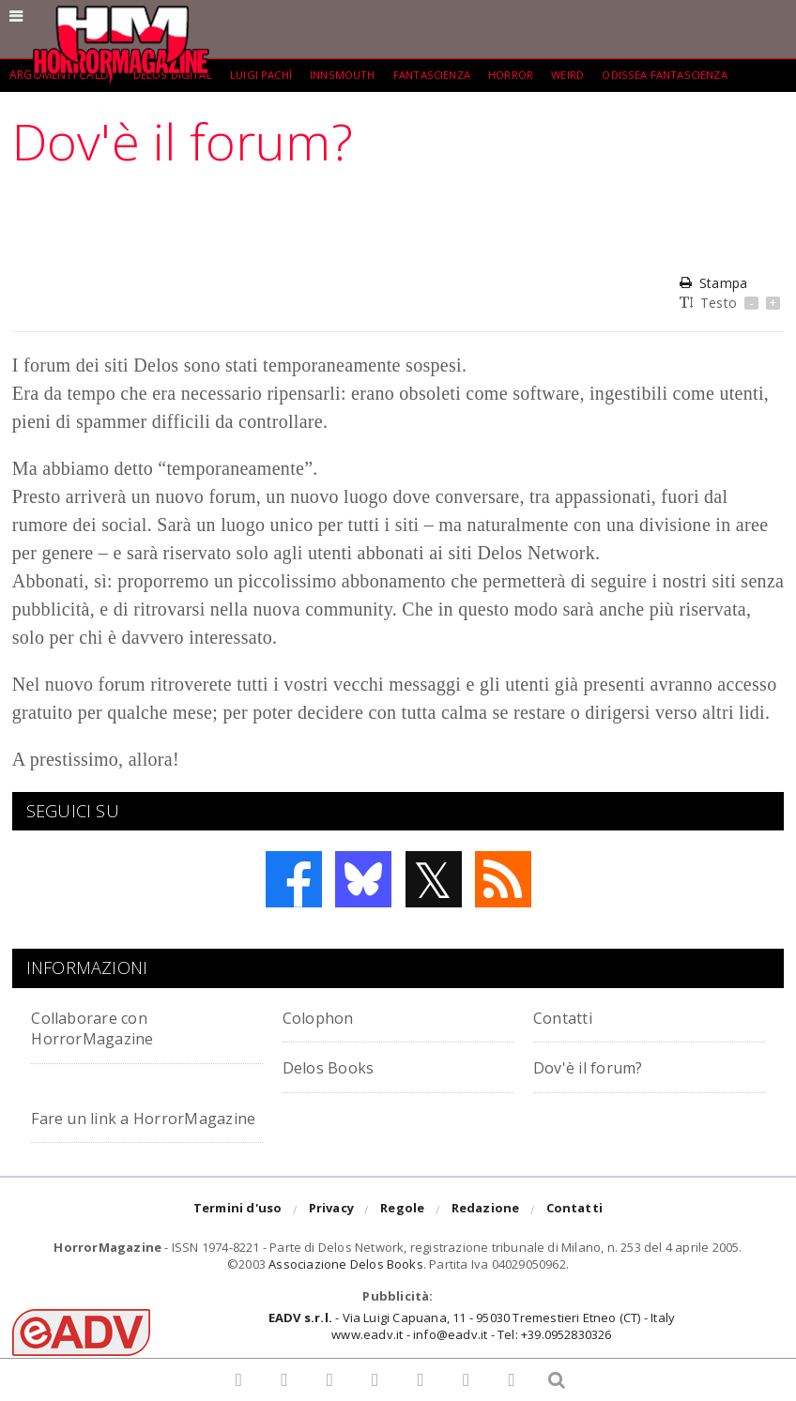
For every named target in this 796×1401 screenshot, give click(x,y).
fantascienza (445, 75)
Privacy (331, 1232)
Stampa (713, 283)
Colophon (324, 1016)
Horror (529, 75)
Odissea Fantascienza (689, 75)
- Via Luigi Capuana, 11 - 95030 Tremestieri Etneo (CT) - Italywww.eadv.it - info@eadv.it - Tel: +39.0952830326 (471, 1346)
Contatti (569, 1016)
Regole (402, 1232)
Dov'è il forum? (597, 1066)
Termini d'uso (238, 1232)
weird (588, 75)
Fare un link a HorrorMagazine (102, 1127)
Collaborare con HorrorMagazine (102, 1027)
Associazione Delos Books (345, 1285)
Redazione (486, 1232)
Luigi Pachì (265, 75)
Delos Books (335, 1066)
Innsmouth (351, 75)
